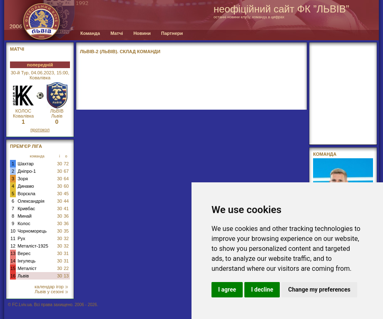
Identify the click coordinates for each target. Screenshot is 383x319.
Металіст (26, 268)
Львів (23, 275)
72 (66, 163)
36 (66, 215)
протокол (40, 129)
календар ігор (51, 286)
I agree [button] (227, 289)
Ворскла (26, 193)
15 (12, 268)
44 (66, 201)
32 (66, 238)
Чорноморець (32, 230)
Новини (142, 33)
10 (12, 230)
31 (66, 253)
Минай (24, 215)
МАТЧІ (17, 49)
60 (66, 186)
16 (12, 275)
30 (59, 163)
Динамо (25, 186)
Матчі (116, 33)
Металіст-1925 (32, 245)
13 (12, 253)
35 (66, 230)
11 (12, 238)
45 (66, 193)
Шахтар (25, 163)
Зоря (22, 178)
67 (66, 171)
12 (12, 245)
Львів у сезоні (51, 291)
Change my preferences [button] (319, 289)
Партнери (172, 33)
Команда (90, 33)
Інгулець (26, 260)
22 (66, 268)
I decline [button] (262, 289)
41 (66, 208)
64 (66, 178)
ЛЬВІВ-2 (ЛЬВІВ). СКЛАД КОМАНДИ (120, 51)
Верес (23, 253)
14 (12, 260)
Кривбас (26, 208)
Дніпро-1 (26, 171)
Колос (23, 223)
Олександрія (31, 201)
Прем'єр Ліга (26, 146)
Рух (21, 238)
